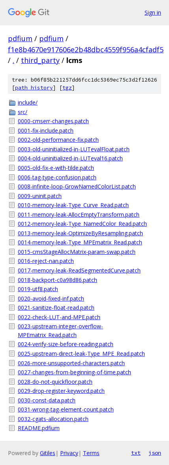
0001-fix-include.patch (45, 130)
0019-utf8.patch (38, 289)
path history (34, 87)
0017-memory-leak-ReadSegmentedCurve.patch (79, 270)
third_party (40, 60)
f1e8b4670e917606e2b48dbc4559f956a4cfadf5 (85, 49)
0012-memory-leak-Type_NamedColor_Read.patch (82, 223)
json (154, 452)
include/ (28, 102)
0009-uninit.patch (40, 196)
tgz (67, 87)
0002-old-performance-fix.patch (58, 139)
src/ (22, 112)
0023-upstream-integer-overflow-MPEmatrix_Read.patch (60, 330)
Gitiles (47, 453)
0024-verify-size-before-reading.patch (65, 344)
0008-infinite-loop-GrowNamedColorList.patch (77, 186)
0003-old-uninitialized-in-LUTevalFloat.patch (74, 149)
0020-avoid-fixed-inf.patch (51, 298)
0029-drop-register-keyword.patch (61, 390)
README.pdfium (39, 428)
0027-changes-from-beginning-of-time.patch (74, 372)
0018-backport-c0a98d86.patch (57, 280)
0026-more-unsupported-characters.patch (71, 363)
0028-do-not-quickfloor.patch (55, 381)
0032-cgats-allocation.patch (53, 419)
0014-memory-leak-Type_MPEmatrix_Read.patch (80, 242)
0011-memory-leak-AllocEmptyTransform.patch (78, 214)
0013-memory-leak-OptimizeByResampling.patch (80, 233)
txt (136, 452)
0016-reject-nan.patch (46, 261)
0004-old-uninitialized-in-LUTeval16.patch (70, 158)
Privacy (69, 453)
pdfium (20, 38)
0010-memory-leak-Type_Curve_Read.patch (73, 205)
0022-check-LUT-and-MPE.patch (59, 317)
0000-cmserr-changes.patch (53, 121)
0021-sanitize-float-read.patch (56, 307)
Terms (91, 453)
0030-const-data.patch (46, 400)
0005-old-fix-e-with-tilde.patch (56, 168)
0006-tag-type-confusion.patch (57, 177)
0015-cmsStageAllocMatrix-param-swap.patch (76, 251)
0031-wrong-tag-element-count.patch (66, 409)
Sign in (153, 12)
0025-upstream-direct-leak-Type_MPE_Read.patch (81, 353)
